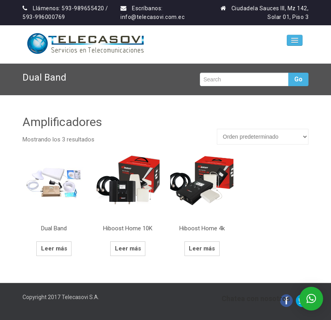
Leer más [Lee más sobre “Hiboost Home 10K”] (128, 248)
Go (298, 79)
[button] (311, 299)
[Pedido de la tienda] (262, 137)
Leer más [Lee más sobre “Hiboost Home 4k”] (202, 248)
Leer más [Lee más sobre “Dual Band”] (54, 248)
